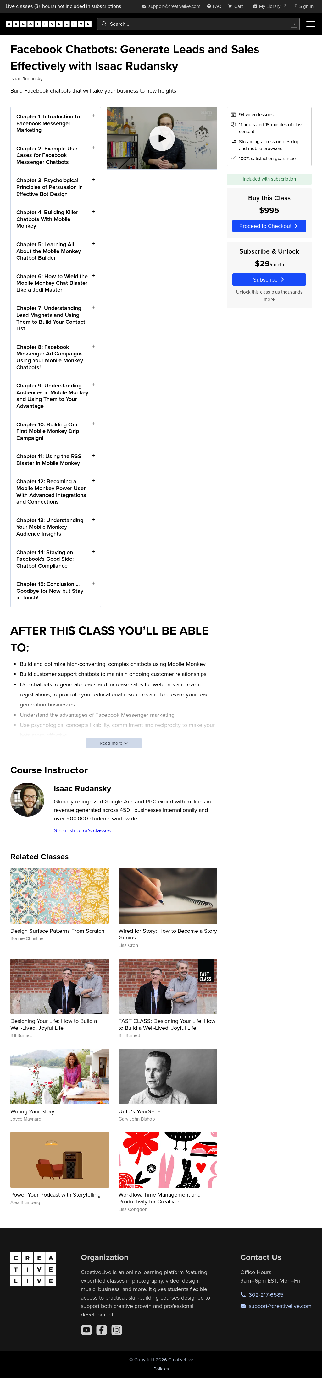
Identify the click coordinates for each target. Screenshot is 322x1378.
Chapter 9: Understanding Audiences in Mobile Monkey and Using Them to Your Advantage (52, 396)
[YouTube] (86, 1330)
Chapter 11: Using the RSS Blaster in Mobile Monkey (48, 459)
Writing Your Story (32, 1111)
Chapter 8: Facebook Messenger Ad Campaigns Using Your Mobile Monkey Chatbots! (49, 357)
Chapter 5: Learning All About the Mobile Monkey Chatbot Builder (48, 251)
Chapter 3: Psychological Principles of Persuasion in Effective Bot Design (49, 187)
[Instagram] (116, 1330)
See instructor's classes (82, 830)
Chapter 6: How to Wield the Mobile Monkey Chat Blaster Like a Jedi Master (52, 283)
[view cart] (237, 6)
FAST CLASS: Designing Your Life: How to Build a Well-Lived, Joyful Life (167, 1024)
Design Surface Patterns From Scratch (57, 931)
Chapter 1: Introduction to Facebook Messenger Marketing (48, 123)
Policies (161, 1368)
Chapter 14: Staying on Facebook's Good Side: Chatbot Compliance (45, 559)
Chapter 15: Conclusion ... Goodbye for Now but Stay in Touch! (49, 591)
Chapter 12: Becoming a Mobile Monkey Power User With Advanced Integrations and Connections (51, 492)
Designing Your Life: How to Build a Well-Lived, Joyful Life (53, 1024)
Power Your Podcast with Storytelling (55, 1194)
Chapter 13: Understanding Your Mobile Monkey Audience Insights (49, 527)
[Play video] (162, 138)
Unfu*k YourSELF (139, 1111)
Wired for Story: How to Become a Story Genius (168, 934)
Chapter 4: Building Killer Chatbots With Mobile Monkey (47, 219)
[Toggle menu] (310, 24)
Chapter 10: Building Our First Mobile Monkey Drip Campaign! (47, 431)
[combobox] (198, 24)
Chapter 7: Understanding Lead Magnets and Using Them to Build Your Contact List (50, 318)
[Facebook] (101, 1330)
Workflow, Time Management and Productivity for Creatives (160, 1198)
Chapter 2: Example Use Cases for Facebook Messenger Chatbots (46, 155)
